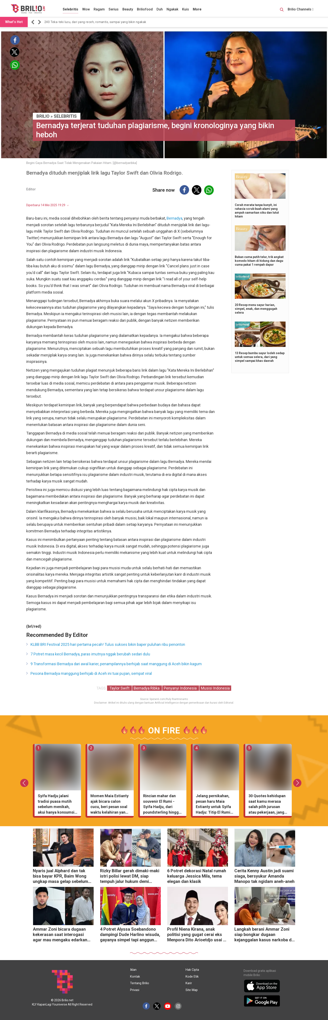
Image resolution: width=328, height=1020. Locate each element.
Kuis (185, 9)
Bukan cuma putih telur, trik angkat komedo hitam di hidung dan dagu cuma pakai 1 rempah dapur (259, 260)
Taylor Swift (119, 688)
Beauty (127, 9)
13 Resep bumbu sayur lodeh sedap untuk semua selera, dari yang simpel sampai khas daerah (259, 356)
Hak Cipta (192, 970)
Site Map (192, 990)
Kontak (135, 976)
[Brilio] (28, 8)
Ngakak (172, 9)
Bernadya (174, 218)
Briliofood (145, 9)
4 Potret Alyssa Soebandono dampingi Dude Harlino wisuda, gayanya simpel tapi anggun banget (130, 935)
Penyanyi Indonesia (180, 688)
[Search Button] (282, 10)
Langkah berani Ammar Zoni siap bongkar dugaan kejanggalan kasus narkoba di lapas (263, 935)
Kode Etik (192, 976)
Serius (114, 9)
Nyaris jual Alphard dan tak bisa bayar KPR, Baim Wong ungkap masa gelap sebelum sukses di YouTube (60, 876)
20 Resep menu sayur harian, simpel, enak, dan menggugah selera (256, 308)
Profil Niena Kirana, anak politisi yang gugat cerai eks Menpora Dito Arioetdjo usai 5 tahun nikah (196, 935)
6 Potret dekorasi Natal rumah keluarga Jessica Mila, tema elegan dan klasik (196, 876)
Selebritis (70, 9)
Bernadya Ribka (147, 688)
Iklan (133, 970)
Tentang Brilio (139, 983)
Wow (86, 9)
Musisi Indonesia (215, 688)
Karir (189, 983)
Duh (160, 9)
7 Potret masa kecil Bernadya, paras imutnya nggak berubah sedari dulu (90, 654)
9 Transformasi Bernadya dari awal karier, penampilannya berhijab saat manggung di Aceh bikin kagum (116, 664)
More (197, 9)
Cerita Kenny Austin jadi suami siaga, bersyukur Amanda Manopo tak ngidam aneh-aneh (264, 876)
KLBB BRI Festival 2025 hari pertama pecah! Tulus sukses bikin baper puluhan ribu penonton (107, 644)
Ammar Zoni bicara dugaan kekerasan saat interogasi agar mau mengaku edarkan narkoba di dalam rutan (60, 935)
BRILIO (42, 116)
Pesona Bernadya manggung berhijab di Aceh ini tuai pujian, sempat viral (91, 673)
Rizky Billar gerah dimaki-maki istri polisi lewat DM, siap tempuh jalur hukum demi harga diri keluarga (129, 876)
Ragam (99, 9)
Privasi (134, 990)
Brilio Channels (300, 9)
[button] (33, 22)
